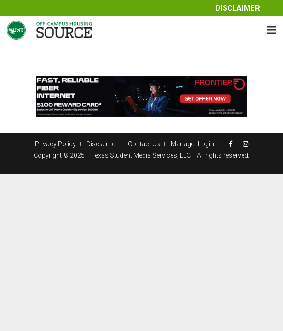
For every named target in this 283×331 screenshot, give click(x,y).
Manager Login (192, 144)
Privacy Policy (55, 144)
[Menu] (271, 29)
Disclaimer (237, 8)
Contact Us (144, 144)
